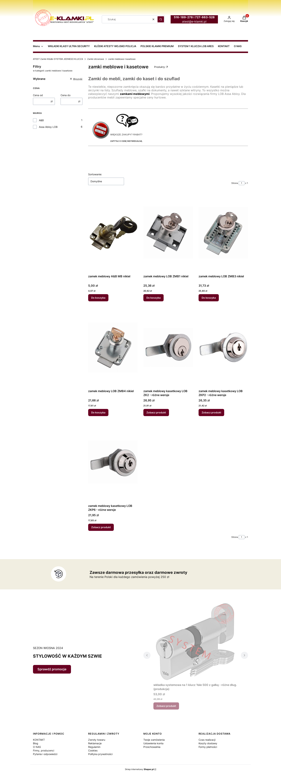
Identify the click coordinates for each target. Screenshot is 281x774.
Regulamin (94, 746)
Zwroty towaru (96, 739)
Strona (234, 183)
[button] (161, 19)
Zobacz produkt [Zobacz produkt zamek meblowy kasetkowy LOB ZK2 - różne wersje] (156, 412)
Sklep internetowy (139, 769)
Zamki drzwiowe (95, 59)
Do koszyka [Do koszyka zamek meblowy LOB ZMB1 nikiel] (153, 297)
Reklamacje (95, 743)
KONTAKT (39, 739)
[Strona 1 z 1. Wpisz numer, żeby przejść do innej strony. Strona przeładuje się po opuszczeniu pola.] (241, 183)
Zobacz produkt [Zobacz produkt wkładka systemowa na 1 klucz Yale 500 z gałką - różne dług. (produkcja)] (166, 705)
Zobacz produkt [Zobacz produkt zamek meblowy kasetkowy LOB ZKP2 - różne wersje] (211, 412)
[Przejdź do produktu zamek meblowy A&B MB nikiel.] (113, 232)
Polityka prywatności (100, 754)
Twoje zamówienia (154, 739)
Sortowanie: (95, 174)
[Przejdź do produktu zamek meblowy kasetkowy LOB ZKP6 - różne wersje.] (113, 462)
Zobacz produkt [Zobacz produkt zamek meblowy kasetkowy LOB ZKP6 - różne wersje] (101, 527)
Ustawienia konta (153, 743)
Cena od (38, 95)
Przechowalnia (151, 746)
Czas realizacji (207, 739)
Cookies (92, 750)
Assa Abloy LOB (48, 126)
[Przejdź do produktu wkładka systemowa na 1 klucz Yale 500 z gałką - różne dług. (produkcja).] (195, 641)
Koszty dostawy (208, 743)
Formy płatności (208, 746)
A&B (41, 120)
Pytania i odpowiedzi (45, 754)
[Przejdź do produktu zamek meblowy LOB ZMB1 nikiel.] (168, 232)
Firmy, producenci (43, 750)
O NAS (37, 746)
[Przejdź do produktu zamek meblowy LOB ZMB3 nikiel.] (223, 232)
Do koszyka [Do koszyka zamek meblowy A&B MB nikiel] (98, 297)
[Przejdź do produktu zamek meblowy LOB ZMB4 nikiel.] (113, 347)
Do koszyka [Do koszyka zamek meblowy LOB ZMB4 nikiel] (98, 412)
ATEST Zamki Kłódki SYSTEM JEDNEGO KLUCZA (58, 59)
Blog (35, 743)
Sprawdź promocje (51, 669)
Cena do (65, 95)
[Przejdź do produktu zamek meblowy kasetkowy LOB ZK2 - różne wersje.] (168, 347)
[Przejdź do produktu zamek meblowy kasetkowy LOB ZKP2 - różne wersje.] (223, 347)
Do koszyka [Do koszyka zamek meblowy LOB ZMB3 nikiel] (209, 297)
